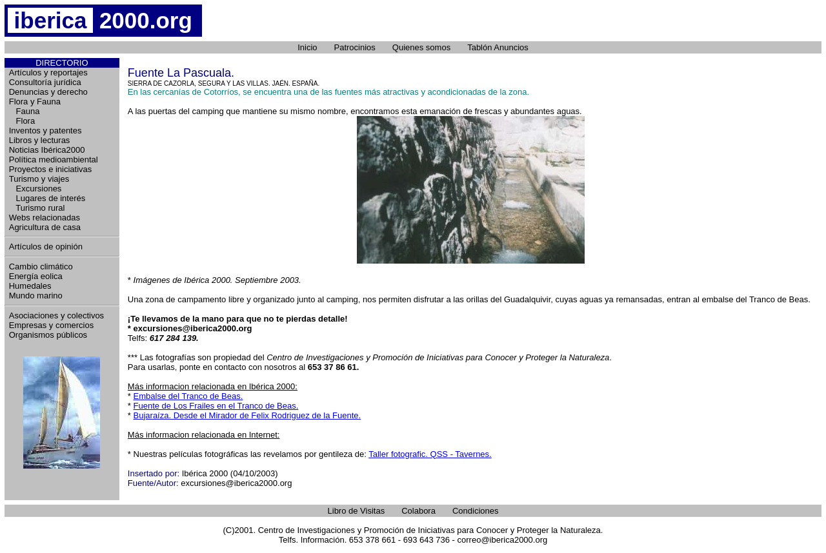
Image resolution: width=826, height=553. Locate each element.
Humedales (30, 286)
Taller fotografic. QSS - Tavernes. (430, 454)
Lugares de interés (47, 198)
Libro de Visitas (356, 511)
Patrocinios (355, 47)
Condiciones (475, 511)
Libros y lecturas (39, 140)
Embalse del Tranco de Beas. (188, 396)
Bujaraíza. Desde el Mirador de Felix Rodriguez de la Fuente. (247, 415)
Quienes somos (421, 47)
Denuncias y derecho (48, 92)
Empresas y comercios (51, 325)
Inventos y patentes (45, 130)
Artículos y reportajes (48, 72)
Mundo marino (36, 295)
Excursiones (35, 188)
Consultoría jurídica (45, 82)
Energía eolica (36, 276)
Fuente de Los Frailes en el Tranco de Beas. (216, 406)
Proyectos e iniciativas (50, 169)
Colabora (418, 511)
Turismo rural (37, 208)
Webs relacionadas (44, 217)
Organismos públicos (48, 335)
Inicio (307, 47)
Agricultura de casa (45, 227)
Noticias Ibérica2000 (47, 150)
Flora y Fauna (35, 101)
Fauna (24, 111)
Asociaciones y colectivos (56, 315)
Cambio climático (41, 266)
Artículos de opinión (46, 246)
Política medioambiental (53, 159)
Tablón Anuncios (498, 47)
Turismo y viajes (39, 179)
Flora (22, 121)
